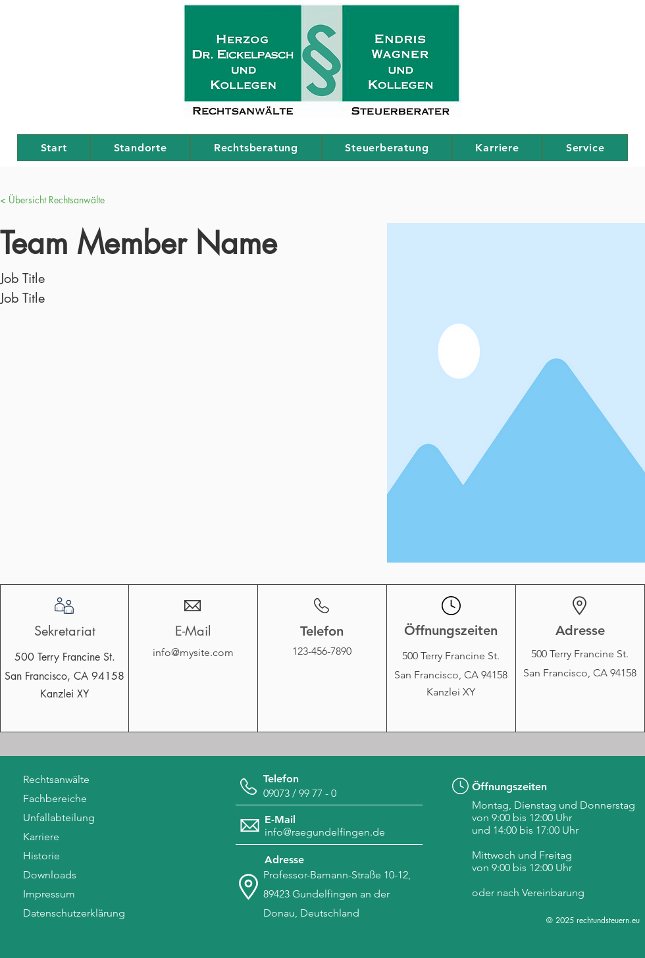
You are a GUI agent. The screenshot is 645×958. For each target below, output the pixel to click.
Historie (41, 855)
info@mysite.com (193, 652)
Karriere (41, 836)
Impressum (49, 894)
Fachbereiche (55, 798)
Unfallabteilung (59, 817)
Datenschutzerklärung (74, 913)
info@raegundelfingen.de (325, 832)
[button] (26, 199)
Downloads (49, 875)
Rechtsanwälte (56, 779)
